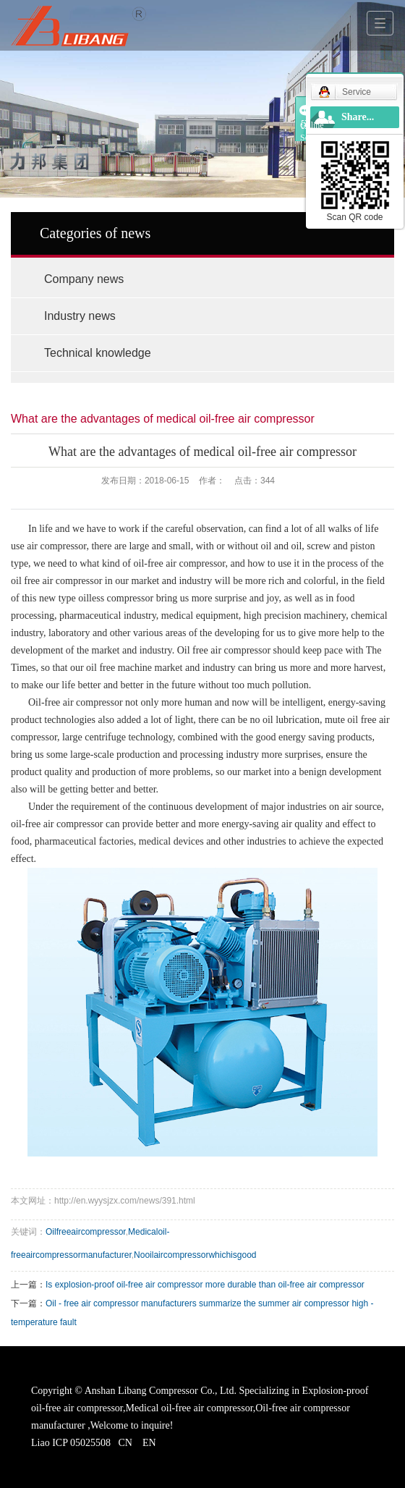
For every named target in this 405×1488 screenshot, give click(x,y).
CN (125, 1442)
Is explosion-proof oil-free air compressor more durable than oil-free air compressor (205, 1285)
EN (149, 1442)
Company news (84, 279)
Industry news (80, 316)
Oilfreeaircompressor (86, 1232)
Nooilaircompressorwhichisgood (195, 1255)
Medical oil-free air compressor (188, 1408)
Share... (357, 116)
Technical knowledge (97, 353)
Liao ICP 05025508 (71, 1442)
